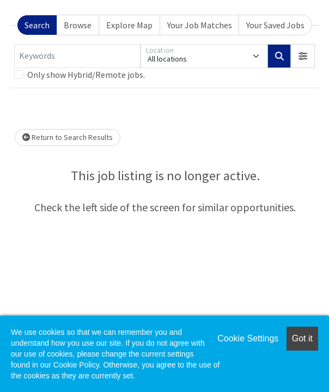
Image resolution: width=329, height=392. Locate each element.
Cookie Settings (247, 338)
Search (37, 25)
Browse (78, 25)
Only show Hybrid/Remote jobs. (86, 74)
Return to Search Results (67, 137)
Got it (302, 338)
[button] (303, 56)
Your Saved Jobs (275, 25)
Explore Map (129, 25)
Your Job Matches (199, 25)
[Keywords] (77, 56)
